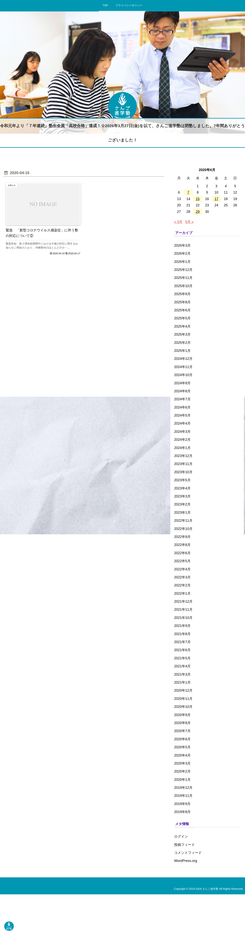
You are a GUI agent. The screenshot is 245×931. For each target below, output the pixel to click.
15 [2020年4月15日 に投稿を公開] (198, 199)
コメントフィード (188, 853)
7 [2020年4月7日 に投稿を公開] (188, 192)
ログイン (181, 836)
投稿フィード (184, 845)
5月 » (189, 222)
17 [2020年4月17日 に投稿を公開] (216, 199)
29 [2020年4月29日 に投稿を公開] (198, 212)
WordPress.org (185, 861)
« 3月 (178, 222)
